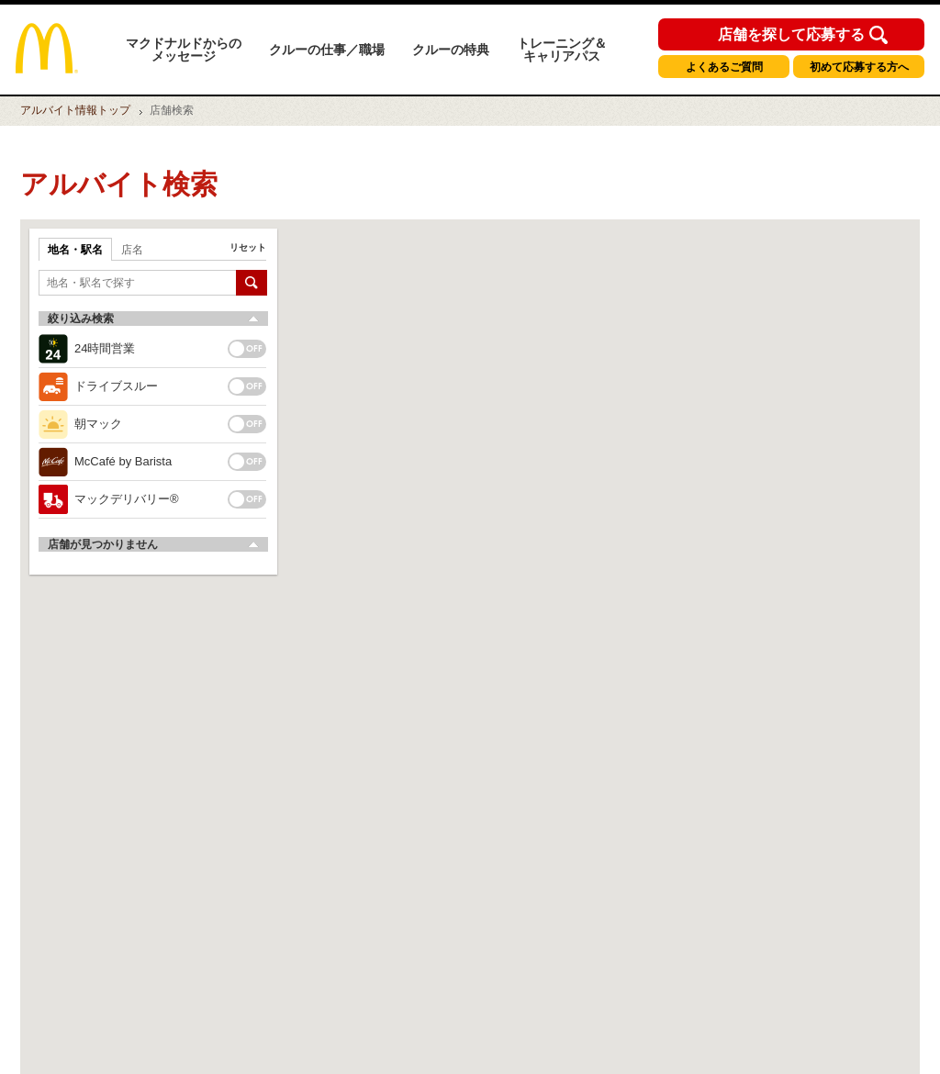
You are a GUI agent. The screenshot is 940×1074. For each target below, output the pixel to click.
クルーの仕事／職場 (327, 49)
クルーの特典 (450, 49)
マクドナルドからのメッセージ (183, 49)
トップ (75, 110)
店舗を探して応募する (791, 35)
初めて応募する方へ (859, 67)
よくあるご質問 (724, 67)
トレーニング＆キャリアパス (562, 49)
